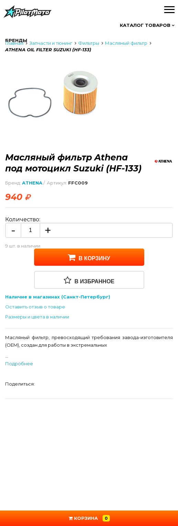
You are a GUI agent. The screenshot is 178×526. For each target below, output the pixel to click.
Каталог (147, 25)
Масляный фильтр (126, 43)
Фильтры (88, 43)
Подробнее (19, 363)
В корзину (89, 257)
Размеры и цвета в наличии (37, 316)
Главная (14, 43)
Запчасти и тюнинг (50, 43)
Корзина (89, 518)
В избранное (89, 280)
